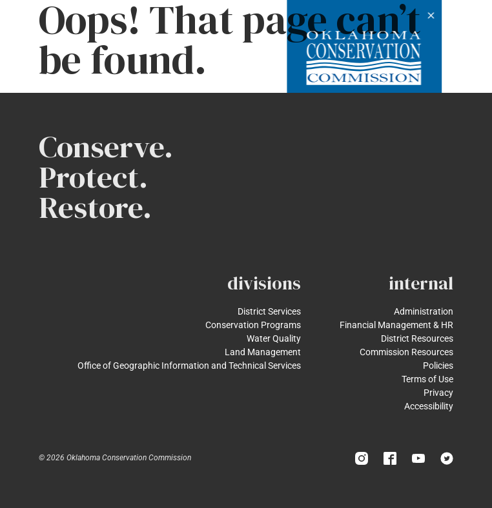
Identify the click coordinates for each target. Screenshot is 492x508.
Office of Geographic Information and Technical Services (189, 365)
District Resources (417, 338)
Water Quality (274, 338)
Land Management (263, 352)
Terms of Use (427, 379)
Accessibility (428, 406)
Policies (438, 365)
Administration (423, 311)
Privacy (438, 392)
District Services (269, 311)
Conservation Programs (253, 325)
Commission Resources (406, 352)
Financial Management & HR (396, 325)
